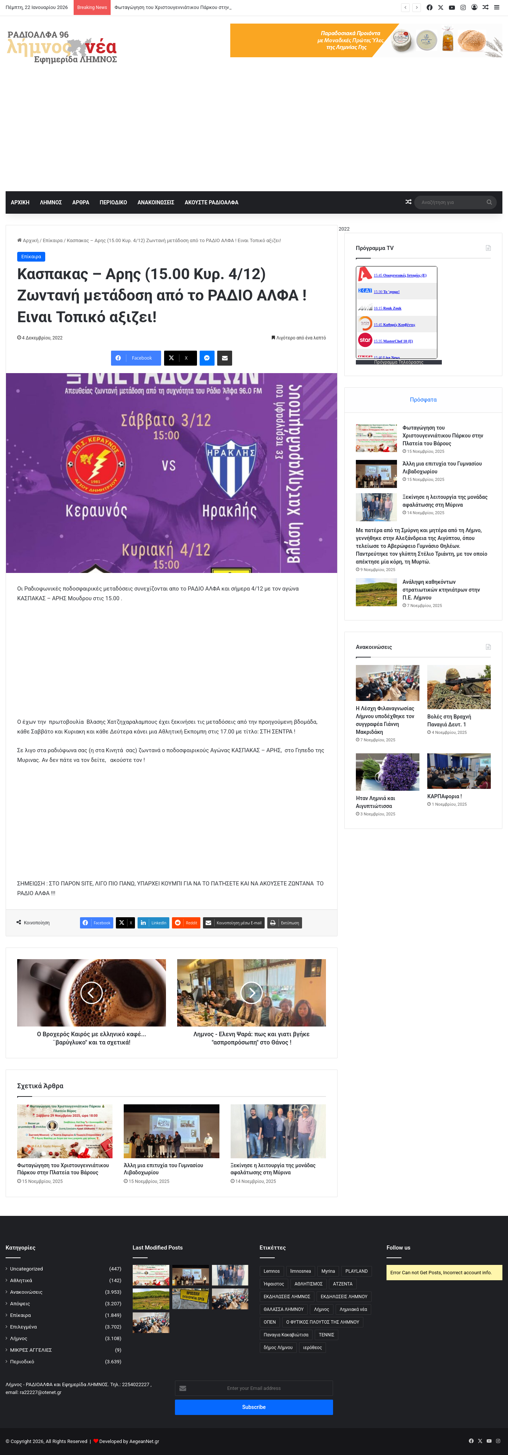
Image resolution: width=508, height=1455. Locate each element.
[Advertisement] (254, 135)
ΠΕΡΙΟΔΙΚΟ (113, 202)
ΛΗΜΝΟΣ (51, 202)
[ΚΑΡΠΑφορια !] (459, 771)
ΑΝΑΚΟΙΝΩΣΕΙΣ (156, 202)
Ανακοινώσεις (26, 1292)
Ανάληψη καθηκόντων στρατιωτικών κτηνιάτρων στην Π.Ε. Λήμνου (441, 590)
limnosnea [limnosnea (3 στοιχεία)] (300, 1271)
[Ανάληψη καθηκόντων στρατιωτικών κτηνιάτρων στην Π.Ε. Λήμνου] (376, 592)
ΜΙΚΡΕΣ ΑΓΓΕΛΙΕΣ (31, 1350)
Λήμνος (18, 1338)
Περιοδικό (22, 1361)
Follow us (398, 1247)
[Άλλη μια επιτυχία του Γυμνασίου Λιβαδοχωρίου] (171, 1131)
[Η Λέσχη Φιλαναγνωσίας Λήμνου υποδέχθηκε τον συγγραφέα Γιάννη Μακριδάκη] (387, 683)
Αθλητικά (21, 1280)
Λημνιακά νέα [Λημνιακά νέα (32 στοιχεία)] (353, 1309)
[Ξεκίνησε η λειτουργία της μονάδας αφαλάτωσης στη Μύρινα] (278, 1131)
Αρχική (28, 240)
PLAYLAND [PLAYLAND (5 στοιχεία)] (356, 1271)
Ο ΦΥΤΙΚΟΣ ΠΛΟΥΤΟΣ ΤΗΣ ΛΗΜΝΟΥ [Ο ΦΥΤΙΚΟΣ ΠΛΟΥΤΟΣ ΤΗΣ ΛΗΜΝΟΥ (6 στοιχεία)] (322, 1322)
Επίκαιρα (52, 240)
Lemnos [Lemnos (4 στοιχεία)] (272, 1271)
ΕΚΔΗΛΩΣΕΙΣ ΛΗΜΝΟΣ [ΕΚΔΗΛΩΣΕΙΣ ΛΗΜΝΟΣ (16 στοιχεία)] (287, 1296)
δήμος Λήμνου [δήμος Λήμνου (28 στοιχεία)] (278, 1347)
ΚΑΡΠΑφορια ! (444, 796)
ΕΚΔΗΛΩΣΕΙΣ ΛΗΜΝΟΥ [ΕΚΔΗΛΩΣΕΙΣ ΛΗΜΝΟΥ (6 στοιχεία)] (344, 1296)
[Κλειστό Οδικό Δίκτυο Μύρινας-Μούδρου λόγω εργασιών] (190, 1298)
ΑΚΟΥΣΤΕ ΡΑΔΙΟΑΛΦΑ (211, 202)
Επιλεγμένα (23, 1327)
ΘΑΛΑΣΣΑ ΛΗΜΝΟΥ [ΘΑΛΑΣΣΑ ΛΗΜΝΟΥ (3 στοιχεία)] (284, 1309)
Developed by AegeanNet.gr (129, 1441)
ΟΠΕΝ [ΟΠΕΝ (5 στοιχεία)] (270, 1322)
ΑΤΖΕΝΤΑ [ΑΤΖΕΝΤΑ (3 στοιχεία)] (342, 1284)
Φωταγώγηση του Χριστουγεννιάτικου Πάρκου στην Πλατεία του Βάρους (443, 435)
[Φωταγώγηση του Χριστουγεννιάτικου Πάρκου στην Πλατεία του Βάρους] (65, 1131)
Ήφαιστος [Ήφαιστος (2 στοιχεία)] (274, 1284)
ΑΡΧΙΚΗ (20, 202)
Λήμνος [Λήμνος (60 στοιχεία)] (321, 1309)
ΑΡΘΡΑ (80, 202)
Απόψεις (20, 1303)
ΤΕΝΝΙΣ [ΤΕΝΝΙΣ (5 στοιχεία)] (326, 1334)
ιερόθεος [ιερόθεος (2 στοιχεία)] (312, 1347)
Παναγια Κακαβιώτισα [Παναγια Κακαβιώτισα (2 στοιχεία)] (286, 1334)
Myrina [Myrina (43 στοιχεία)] (328, 1271)
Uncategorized (26, 1269)
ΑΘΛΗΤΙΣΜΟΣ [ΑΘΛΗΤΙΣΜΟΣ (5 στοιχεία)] (309, 1284)
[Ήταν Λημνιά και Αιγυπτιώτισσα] (387, 772)
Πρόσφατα (423, 399)
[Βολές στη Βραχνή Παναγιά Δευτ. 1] (459, 687)
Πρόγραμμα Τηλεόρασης (399, 362)
